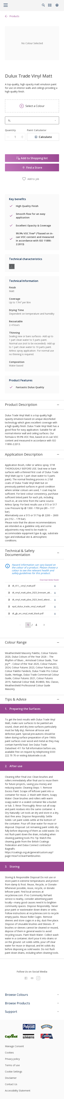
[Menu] (6, 5)
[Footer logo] (14, 933)
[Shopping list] (50, 5)
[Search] (43, 5)
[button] (57, 5)
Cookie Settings (13, 977)
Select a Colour (32, 106)
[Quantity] (15, 137)
